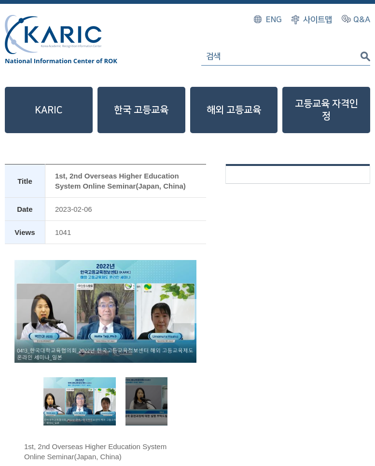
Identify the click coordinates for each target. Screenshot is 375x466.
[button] (184, 311)
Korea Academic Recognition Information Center (53, 34)
